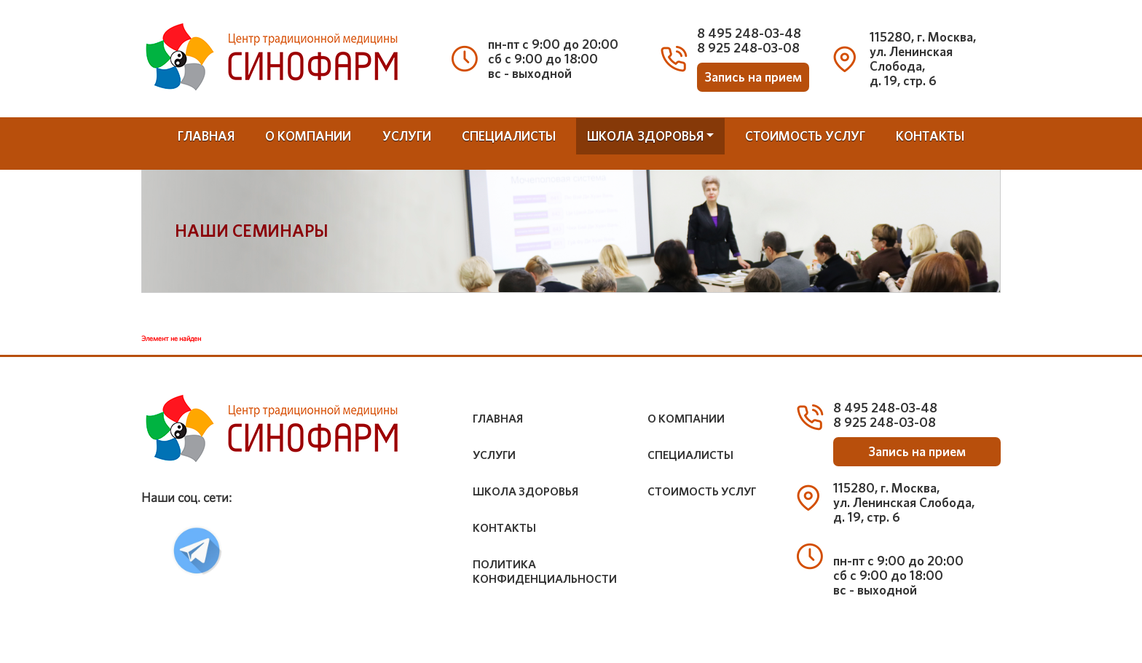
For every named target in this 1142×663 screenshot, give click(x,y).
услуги (406, 136)
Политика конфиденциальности (545, 571)
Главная (206, 136)
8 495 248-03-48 (749, 33)
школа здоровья (645, 136)
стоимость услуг (805, 136)
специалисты (509, 136)
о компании (308, 136)
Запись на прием (753, 77)
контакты (930, 136)
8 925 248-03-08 (748, 47)
